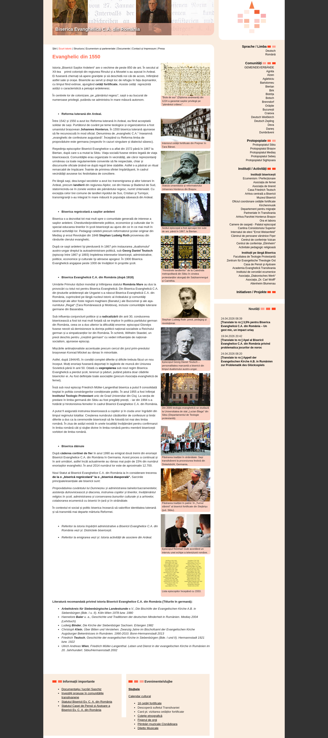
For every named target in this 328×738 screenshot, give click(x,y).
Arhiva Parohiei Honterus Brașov (256, 216)
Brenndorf (268, 101)
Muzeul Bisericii (266, 197)
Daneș (270, 128)
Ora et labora (268, 220)
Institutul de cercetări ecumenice (256, 272)
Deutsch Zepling (264, 121)
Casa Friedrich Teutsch (262, 189)
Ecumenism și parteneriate (100, 48)
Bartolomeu (267, 82)
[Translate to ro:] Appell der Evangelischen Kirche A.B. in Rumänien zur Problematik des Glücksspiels (247, 361)
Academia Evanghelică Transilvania (254, 268)
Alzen (270, 75)
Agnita (270, 71)
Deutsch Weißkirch (262, 117)
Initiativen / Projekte (251, 292)
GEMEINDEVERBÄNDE (259, 67)
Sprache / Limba (254, 46)
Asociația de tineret (264, 186)
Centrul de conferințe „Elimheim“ (256, 243)
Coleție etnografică (150, 715)
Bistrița (270, 94)
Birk (271, 90)
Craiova (269, 113)
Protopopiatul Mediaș (263, 152)
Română (270, 54)
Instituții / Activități (252, 168)
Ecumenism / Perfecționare (259, 178)
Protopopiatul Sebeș (263, 156)
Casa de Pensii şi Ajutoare (260, 264)
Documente (123, 48)
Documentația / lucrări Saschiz (82, 689)
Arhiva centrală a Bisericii (260, 193)
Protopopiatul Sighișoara (261, 160)
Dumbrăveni (266, 132)
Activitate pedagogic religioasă (257, 247)
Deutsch (271, 50)
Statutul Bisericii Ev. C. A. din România (87, 701)
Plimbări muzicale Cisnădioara (157, 724)
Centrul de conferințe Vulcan (258, 239)
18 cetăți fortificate (150, 703)
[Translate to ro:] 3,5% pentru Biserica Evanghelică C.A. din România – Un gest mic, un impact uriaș (245, 326)
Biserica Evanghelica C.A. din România (97, 29)
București (268, 109)
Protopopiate (256, 140)
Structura (79, 48)
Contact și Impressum (144, 48)
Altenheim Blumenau (263, 283)
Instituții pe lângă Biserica (259, 252)
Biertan (269, 86)
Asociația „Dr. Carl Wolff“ (261, 279)
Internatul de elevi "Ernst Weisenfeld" (253, 232)
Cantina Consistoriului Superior (257, 228)
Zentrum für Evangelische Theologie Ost (251, 260)
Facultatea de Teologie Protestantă (254, 256)
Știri (54, 48)
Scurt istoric (65, 48)
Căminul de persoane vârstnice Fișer (253, 235)
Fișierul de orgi (147, 720)
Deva (271, 124)
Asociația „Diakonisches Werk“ (257, 275)
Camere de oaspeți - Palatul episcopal (252, 224)
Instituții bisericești (263, 174)
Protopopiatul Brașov (263, 148)
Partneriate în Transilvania (260, 212)
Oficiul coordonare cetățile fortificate (254, 201)
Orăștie (269, 105)
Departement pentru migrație (258, 209)
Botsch (270, 98)
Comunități (253, 63)
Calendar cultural (139, 696)
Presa (161, 48)
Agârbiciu (268, 78)
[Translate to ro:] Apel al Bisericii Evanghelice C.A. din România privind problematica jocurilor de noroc (245, 343)
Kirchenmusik (267, 205)
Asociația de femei (264, 182)
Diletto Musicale (148, 728)
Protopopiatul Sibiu (264, 144)
